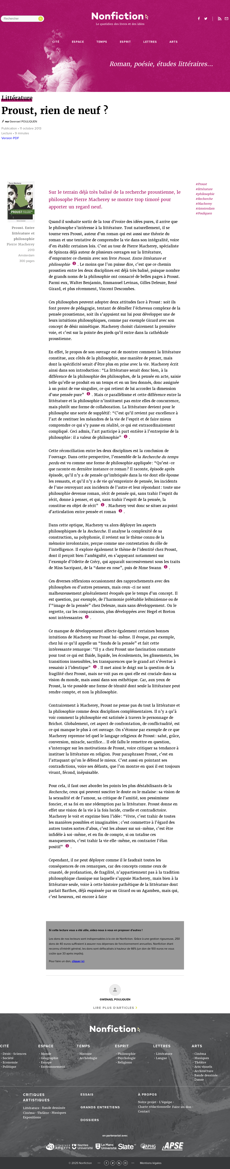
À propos (147, 1094)
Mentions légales (150, 1163)
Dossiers (89, 1120)
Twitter (112, 1163)
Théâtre (200, 1062)
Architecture (203, 1071)
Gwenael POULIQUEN (23, 121)
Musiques (201, 1058)
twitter (205, 18)
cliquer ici (78, 961)
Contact (144, 1111)
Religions (125, 1062)
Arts (173, 41)
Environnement (53, 1067)
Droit (7, 1054)
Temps (101, 41)
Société (8, 1058)
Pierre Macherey (20, 244)
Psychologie (126, 1058)
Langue (161, 1058)
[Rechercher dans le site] (22, 18)
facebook (198, 18)
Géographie (49, 1058)
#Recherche (204, 199)
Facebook (106, 1163)
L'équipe (165, 1102)
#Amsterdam (205, 208)
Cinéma (200, 1054)
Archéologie (88, 1058)
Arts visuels (203, 1067)
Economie (10, 1062)
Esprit (125, 41)
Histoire (85, 1054)
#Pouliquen (204, 213)
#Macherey (204, 204)
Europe (46, 1062)
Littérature (164, 1054)
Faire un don (181, 1107)
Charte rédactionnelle (154, 1107)
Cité (55, 41)
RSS (119, 1163)
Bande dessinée (206, 1075)
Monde (46, 1054)
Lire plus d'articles (113, 1008)
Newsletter (226, 18)
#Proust (201, 184)
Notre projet (147, 1102)
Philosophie (126, 1054)
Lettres (150, 41)
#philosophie (205, 194)
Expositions (32, 1117)
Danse (199, 1080)
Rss (219, 18)
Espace (78, 41)
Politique (9, 1067)
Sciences (19, 1054)
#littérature (204, 189)
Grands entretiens (100, 1107)
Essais (87, 1094)
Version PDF (10, 138)
